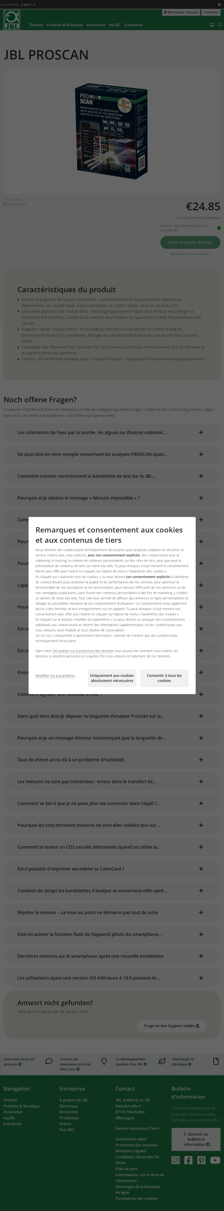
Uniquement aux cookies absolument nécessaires (112, 678)
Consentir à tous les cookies (164, 678)
